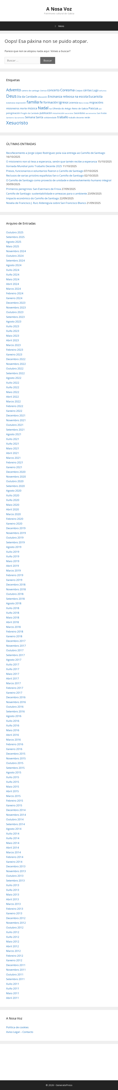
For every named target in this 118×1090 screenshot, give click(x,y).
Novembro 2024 (16, 251)
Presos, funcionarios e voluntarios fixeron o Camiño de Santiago (44, 171)
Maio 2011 (12, 993)
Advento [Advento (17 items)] (13, 89)
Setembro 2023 (15, 317)
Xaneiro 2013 (14, 913)
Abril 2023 (12, 340)
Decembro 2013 (16, 866)
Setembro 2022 (15, 373)
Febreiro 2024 (14, 293)
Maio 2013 (12, 894)
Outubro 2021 (15, 425)
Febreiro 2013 (14, 908)
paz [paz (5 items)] (100, 109)
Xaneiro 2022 (14, 411)
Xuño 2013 (12, 890)
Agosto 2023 (13, 321)
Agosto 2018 (13, 603)
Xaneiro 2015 (14, 805)
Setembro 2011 (15, 979)
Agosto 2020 (13, 490)
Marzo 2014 (13, 852)
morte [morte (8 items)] (23, 108)
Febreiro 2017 (14, 688)
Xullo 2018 (12, 608)
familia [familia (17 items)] (33, 102)
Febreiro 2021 (14, 462)
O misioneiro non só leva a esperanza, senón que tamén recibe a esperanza (51, 161)
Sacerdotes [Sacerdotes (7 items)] (79, 113)
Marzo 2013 (13, 904)
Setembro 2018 (15, 598)
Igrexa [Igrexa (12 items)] (63, 102)
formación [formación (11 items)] (50, 102)
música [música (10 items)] (32, 108)
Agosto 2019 (13, 547)
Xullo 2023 (12, 326)
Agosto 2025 (13, 241)
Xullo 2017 (12, 664)
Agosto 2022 (13, 378)
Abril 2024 (12, 284)
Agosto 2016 (13, 716)
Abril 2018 (12, 622)
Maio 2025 (12, 246)
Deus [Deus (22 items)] (11, 96)
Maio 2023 (12, 335)
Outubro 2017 (15, 650)
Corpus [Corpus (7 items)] (79, 90)
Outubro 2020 (15, 481)
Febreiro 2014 (14, 857)
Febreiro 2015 (14, 800)
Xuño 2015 (12, 782)
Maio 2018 (12, 617)
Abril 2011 (12, 998)
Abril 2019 (12, 565)
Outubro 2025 (15, 232)
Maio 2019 (12, 561)
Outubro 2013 (15, 875)
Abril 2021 (12, 453)
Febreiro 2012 (14, 955)
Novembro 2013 (16, 871)
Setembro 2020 (15, 486)
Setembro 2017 (15, 655)
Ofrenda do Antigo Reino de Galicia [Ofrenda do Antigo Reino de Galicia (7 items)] (70, 108)
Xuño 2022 (12, 387)
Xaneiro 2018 (14, 636)
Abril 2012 (12, 946)
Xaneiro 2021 (14, 467)
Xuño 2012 (12, 937)
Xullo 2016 (12, 721)
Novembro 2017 (16, 645)
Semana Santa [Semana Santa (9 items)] (34, 117)
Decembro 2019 (16, 528)
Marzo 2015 (13, 796)
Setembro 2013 (15, 880)
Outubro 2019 (15, 537)
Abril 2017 (12, 678)
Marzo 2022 (13, 401)
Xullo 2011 (12, 984)
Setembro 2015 (15, 768)
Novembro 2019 (16, 533)
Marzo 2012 (13, 951)
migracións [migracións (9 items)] (96, 102)
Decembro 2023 (16, 302)
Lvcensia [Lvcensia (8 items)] (73, 102)
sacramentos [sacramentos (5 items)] (91, 113)
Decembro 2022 (16, 359)
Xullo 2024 (12, 270)
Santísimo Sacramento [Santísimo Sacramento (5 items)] (15, 118)
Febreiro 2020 (14, 519)
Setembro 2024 (15, 260)
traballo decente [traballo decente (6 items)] (76, 117)
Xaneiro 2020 (14, 523)
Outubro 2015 (15, 763)
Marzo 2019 (13, 570)
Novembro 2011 (16, 969)
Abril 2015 (12, 791)
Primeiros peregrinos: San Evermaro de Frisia (33, 189)
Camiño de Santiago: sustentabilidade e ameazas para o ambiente (46, 193)
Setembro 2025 (15, 237)
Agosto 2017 (13, 659)
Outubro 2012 (15, 927)
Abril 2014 (12, 847)
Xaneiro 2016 (14, 749)
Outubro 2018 (15, 594)
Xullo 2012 (12, 932)
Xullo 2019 (12, 551)
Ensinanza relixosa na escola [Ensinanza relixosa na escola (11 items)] (68, 96)
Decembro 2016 (16, 697)
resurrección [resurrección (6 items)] (59, 113)
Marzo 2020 (13, 514)
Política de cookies (17, 1027)
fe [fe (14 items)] (41, 102)
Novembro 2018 (16, 589)
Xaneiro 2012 (14, 960)
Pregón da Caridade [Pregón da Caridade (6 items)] (30, 113)
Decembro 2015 (16, 753)
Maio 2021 (12, 448)
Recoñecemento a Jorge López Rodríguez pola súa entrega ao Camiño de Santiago (55, 153)
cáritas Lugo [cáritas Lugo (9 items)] (90, 90)
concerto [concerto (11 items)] (53, 90)
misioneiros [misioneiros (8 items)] (12, 108)
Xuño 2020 (12, 500)
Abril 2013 (12, 899)
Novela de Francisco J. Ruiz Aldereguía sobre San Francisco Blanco (46, 203)
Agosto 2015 (13, 772)
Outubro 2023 (15, 312)
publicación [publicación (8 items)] (45, 113)
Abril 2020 (12, 509)
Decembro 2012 (16, 918)
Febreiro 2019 (14, 575)
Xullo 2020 (12, 495)
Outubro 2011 (15, 974)
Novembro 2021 (16, 420)
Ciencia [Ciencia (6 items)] (43, 90)
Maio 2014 (12, 843)
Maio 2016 (12, 730)
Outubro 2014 (15, 819)
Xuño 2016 (12, 725)
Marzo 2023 (13, 345)
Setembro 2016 (15, 711)
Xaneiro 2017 (14, 692)
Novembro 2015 (16, 758)
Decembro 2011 (16, 965)
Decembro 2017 (16, 641)
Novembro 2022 (16, 364)
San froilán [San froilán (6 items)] (102, 113)
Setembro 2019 (15, 542)
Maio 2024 (12, 279)
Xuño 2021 (12, 443)
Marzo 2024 (13, 288)
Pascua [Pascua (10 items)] (93, 108)
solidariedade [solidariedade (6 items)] (50, 117)
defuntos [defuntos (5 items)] (102, 91)
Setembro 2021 (15, 429)
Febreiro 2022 (14, 406)
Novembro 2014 (16, 814)
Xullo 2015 (12, 777)
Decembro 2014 (16, 810)
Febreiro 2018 (14, 631)
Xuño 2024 (12, 274)
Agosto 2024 (13, 265)
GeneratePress (64, 1085)
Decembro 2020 (16, 472)
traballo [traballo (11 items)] (62, 117)
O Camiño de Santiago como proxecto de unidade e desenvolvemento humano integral (58, 180)
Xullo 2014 (12, 833)
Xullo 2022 (12, 382)
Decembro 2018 (16, 584)
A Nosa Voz (59, 9)
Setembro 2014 (15, 824)
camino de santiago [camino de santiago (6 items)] (30, 90)
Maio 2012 (12, 941)
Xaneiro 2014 (14, 861)
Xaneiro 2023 (14, 354)
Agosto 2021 (13, 434)
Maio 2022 (12, 392)
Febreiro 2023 (14, 349)
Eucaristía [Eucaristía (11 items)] (95, 96)
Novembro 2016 (16, 702)
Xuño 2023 (12, 331)
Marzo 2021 (13, 458)
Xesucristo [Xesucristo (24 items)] (17, 123)
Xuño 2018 (12, 612)
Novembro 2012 (16, 922)
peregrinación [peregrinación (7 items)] (13, 113)
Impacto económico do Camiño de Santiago (32, 198)
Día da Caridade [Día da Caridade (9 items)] (27, 96)
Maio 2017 (12, 674)
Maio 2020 (12, 505)
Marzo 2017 (13, 683)
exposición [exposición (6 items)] (21, 102)
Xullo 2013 (12, 885)
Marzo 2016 (13, 739)
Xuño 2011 (12, 988)
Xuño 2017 (12, 669)
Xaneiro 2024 (14, 298)
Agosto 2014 (13, 829)
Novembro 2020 (16, 476)
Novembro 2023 (16, 307)
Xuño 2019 (12, 556)
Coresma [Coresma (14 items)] (67, 90)
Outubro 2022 (15, 368)
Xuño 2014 (12, 838)
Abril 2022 (12, 396)
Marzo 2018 (13, 627)
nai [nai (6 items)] (50, 108)
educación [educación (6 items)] (42, 96)
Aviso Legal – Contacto (19, 1032)
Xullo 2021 (12, 439)
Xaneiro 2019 (14, 580)
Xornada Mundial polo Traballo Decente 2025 (34, 166)
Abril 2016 (12, 735)
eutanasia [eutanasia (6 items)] (10, 102)
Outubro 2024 (15, 255)
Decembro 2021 (16, 415)
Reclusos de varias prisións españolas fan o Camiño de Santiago (45, 175)
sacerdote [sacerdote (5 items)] (69, 113)
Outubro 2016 (15, 706)
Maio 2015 (12, 786)
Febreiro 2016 (14, 744)
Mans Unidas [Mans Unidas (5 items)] (84, 103)
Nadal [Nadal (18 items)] (43, 108)
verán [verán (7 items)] (87, 117)
